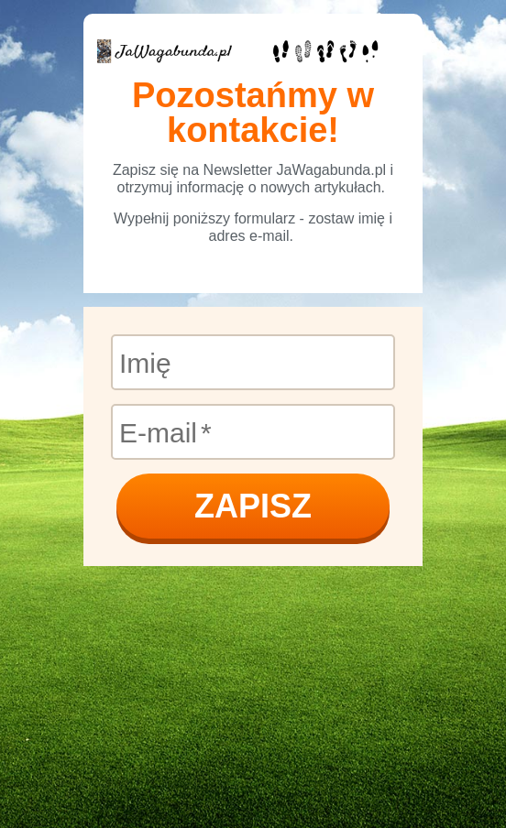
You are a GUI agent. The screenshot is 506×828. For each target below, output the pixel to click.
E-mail (158, 432)
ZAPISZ (253, 506)
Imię (145, 362)
